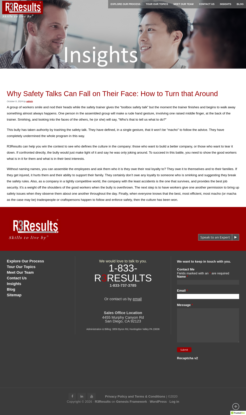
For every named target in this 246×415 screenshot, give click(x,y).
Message (185, 305)
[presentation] (203, 368)
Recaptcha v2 (187, 358)
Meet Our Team (20, 272)
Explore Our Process (25, 261)
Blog (11, 289)
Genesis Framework (131, 401)
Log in (174, 401)
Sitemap (14, 295)
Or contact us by (123, 299)
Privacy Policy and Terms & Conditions (135, 396)
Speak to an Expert (215, 237)
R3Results (103, 401)
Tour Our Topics (21, 267)
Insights (14, 284)
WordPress (158, 401)
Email (182, 290)
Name (182, 276)
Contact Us (17, 278)
